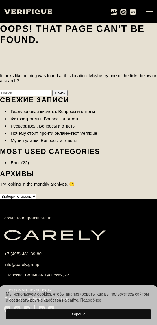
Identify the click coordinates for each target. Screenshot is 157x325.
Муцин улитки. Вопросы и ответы (44, 140)
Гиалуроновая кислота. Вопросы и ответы (53, 111)
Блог (15, 162)
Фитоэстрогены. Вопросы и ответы (45, 118)
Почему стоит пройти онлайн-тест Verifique (54, 133)
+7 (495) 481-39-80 (23, 253)
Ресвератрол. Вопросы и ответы (43, 125)
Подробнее (90, 300)
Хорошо (79, 314)
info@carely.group (21, 264)
